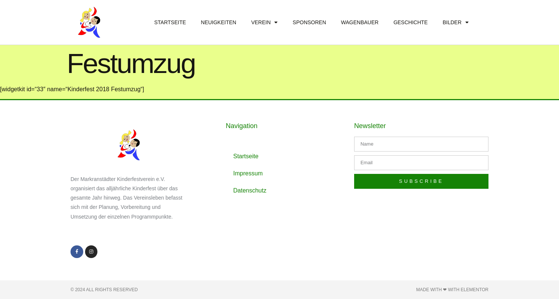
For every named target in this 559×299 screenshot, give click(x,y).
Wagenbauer (360, 22)
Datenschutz (249, 190)
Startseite (170, 22)
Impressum (248, 173)
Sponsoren (309, 22)
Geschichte (410, 22)
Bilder (456, 22)
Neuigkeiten (218, 22)
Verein (264, 22)
